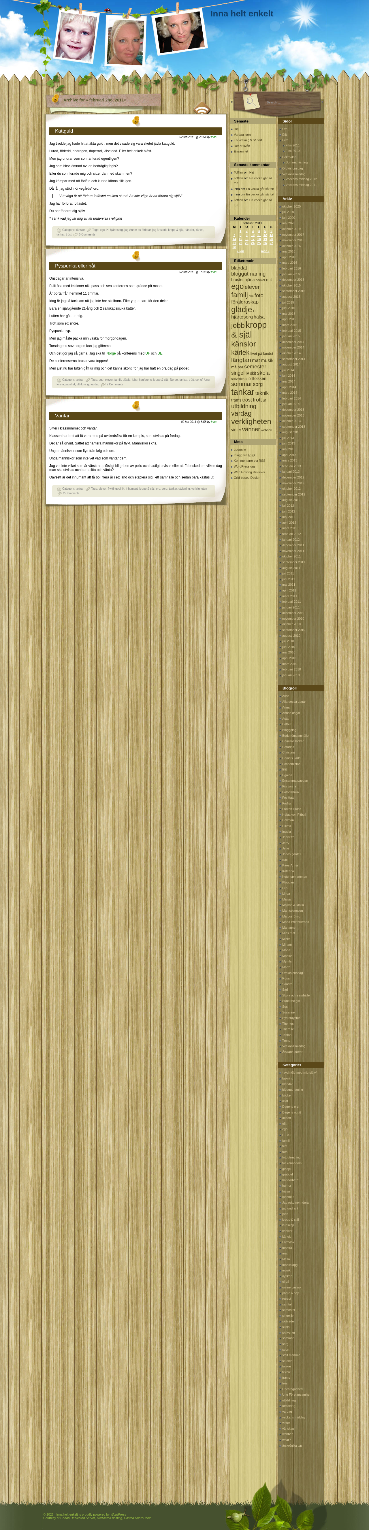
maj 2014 (288, 381)
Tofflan (238, 172)
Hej (236, 129)
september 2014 (293, 359)
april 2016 (289, 257)
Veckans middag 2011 (301, 184)
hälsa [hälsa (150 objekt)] (259, 316)
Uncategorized (292, 1389)
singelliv (287, 1315)
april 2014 (289, 387)
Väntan (63, 416)
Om (284, 129)
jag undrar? (290, 1208)
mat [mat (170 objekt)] (256, 360)
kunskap (288, 1225)
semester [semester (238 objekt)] (255, 366)
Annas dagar (291, 713)
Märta (286, 967)
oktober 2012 (291, 488)
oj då (285, 1281)
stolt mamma (291, 1355)
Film (285, 140)
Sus (285, 1006)
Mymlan (287, 961)
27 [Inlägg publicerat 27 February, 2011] (271, 243)
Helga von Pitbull (294, 814)
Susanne (288, 1012)
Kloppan (288, 882)
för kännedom (292, 1163)
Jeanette (288, 837)
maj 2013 (288, 449)
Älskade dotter (292, 1052)
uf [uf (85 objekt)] (264, 400)
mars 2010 (289, 664)
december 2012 (293, 477)
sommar (288, 1338)
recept (286, 1298)
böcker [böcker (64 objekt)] (260, 280)
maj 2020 (288, 223)
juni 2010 (288, 647)
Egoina (287, 775)
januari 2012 (291, 539)
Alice (285, 696)
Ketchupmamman (294, 876)
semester (288, 1310)
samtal (286, 1304)
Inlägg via (244, 455)
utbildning (83, 384)
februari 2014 (291, 398)
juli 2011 (288, 573)
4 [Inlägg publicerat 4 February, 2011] (259, 231)
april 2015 (289, 319)
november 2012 (293, 483)
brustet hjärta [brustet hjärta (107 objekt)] (243, 279)
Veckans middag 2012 (301, 179)
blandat (287, 1084)
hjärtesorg (116, 229)
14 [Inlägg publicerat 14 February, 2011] (234, 239)
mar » (265, 251)
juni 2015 (288, 308)
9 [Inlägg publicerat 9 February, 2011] (246, 235)
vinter (286, 1423)
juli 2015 (288, 302)
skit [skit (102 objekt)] (253, 373)
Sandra (287, 984)
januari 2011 (291, 607)
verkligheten (199, 488)
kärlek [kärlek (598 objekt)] (240, 352)
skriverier (288, 1332)
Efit (284, 134)
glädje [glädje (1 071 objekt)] (241, 309)
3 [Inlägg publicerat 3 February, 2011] (253, 231)
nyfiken (287, 1276)
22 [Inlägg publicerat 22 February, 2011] (240, 243)
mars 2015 (289, 325)
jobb (135, 379)
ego (102, 229)
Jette (285, 848)
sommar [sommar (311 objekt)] (241, 384)
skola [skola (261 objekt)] (263, 373)
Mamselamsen (292, 910)
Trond (286, 1040)
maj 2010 (288, 652)
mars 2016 (289, 262)
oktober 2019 (291, 229)
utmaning (288, 1405)
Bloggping (289, 730)
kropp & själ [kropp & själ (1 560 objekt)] (249, 329)
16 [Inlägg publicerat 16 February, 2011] (246, 239)
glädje (127, 379)
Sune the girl (291, 1001)
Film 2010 (293, 150)
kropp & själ (175, 229)
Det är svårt (242, 146)
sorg (164, 488)
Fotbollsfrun (290, 792)
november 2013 (293, 415)
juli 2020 (288, 212)
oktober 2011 (291, 556)
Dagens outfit (291, 1112)
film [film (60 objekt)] (251, 296)
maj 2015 (288, 313)
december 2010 (293, 613)
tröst (68, 234)
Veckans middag (294, 174)
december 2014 (293, 342)
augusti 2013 (291, 432)
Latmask (288, 1242)
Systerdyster (291, 1018)
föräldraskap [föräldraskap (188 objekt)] (245, 302)
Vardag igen (242, 134)
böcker (287, 1095)
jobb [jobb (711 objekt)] (238, 325)
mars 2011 (289, 596)
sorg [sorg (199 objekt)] (258, 384)
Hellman (288, 820)
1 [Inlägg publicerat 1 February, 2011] (240, 231)
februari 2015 (291, 330)
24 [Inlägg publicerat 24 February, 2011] (253, 243)
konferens (145, 379)
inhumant (132, 488)
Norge (111, 353)
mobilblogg (290, 1265)
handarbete (290, 1180)
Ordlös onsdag (292, 168)
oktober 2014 (291, 353)
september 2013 (293, 426)
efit (284, 1123)
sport (285, 1349)
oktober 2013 (291, 421)
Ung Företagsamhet (296, 1394)
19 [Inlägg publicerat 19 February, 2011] (265, 239)
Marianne (288, 927)
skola (286, 1327)
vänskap (288, 1428)
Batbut (286, 724)
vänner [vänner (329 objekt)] (251, 429)
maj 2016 (288, 251)
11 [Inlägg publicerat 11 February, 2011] (259, 235)
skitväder (288, 1321)
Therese (288, 1029)
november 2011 (293, 551)
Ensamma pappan (295, 780)
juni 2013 (288, 443)
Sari (285, 989)
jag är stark (159, 229)
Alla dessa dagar (294, 701)
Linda (286, 893)
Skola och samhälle (296, 995)
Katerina (288, 871)
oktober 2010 (291, 624)
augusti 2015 (291, 296)
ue (197, 379)
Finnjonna (289, 786)
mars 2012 (289, 528)
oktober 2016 (291, 246)
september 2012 (293, 494)
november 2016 (293, 240)
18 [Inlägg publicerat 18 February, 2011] (259, 239)
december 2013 (293, 409)
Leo (284, 888)
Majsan (287, 899)
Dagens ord (290, 1106)
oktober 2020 (291, 206)
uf (201, 379)
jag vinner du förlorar (138, 229)
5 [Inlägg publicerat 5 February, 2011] (265, 231)
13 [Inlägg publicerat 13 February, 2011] (271, 235)
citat (285, 1101)
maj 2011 (288, 584)
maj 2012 (288, 517)
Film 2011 (293, 145)
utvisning (184, 488)
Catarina (288, 747)
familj (117, 379)
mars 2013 (289, 460)
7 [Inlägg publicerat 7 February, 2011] (234, 235)
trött (191, 379)
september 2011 (293, 562)
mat (284, 1253)
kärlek (200, 229)
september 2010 (293, 630)
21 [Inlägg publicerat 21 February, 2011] (234, 243)
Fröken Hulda (291, 809)
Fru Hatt (288, 797)
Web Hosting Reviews (249, 472)
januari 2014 (291, 404)
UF (148, 353)
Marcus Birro (291, 916)
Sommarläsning (297, 162)
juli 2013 (288, 438)
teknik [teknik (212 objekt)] (262, 393)
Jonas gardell (291, 854)
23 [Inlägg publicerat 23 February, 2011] (246, 243)
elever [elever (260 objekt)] (252, 287)
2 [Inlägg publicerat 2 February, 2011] (246, 231)
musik (286, 1270)
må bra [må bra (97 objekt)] (237, 367)
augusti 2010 (291, 635)
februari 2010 (291, 669)
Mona (286, 950)
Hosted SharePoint (137, 1518)
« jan (240, 251)
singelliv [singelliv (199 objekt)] (240, 373)
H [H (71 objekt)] (254, 311)
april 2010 (289, 658)
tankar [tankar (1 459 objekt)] (242, 392)
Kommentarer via (249, 460)
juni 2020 (288, 217)
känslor (80, 229)
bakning (287, 1078)
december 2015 (293, 279)
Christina (288, 752)
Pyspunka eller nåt (75, 266)
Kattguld (64, 131)
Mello (286, 1259)
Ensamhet (241, 151)
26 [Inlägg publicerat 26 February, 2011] (265, 243)
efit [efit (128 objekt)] (269, 279)
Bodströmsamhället (295, 735)
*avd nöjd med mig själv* (299, 1072)
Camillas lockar (293, 741)
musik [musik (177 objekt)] (267, 360)
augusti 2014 (291, 364)
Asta (285, 718)
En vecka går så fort (248, 140)
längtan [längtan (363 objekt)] (241, 360)
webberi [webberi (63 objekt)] (266, 430)
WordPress (118, 1514)
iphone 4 (288, 1197)
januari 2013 (291, 471)
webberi (287, 1434)
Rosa (286, 978)
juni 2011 (288, 579)
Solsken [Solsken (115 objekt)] (259, 378)
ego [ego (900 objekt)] (237, 286)
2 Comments (115, 384)
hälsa (286, 1191)
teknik (286, 1372)
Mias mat (288, 933)
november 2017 (293, 234)
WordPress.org (244, 466)
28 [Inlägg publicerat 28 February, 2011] (234, 247)
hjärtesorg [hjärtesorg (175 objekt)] (242, 317)
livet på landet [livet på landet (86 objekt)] (262, 353)
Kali (284, 860)
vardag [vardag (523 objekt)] (241, 413)
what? (286, 1440)
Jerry (285, 843)
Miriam (287, 944)
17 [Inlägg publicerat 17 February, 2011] (253, 239)
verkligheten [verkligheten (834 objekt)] (251, 421)
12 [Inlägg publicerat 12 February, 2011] (265, 235)
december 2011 (293, 545)
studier (287, 1361)
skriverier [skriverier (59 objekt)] (237, 378)
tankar (60, 234)
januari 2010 (291, 675)
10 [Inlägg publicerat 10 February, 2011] (253, 235)
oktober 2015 (291, 285)
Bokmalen (289, 157)
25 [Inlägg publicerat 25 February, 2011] (259, 243)
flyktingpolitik (116, 488)
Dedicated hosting (109, 1518)
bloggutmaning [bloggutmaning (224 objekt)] (248, 274)
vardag (95, 384)
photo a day (290, 1293)
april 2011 (289, 590)
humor (286, 1185)
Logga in (240, 449)
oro (158, 488)
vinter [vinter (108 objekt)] (236, 429)
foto (284, 1152)
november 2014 (293, 347)
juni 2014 (288, 375)
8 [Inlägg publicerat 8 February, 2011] (240, 235)
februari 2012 (291, 534)
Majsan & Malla (293, 905)
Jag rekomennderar (296, 1202)
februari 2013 (291, 466)
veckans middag (293, 1417)
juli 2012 (288, 505)
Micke (286, 939)
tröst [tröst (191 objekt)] (247, 400)
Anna (286, 707)
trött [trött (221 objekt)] (257, 400)
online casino (291, 1287)
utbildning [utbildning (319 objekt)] (243, 406)
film (284, 1146)
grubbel (287, 1174)
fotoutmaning (291, 1157)
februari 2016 (291, 268)
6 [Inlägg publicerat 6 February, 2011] (271, 231)
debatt (286, 1118)
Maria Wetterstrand (295, 922)
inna (213, 137)
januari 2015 (291, 336)
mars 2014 (289, 392)
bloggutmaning (292, 1089)
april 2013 (289, 455)
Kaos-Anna (290, 865)
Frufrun (287, 803)
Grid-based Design (247, 477)
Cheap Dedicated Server (77, 1518)
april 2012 (289, 522)
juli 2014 (288, 370)
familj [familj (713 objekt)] (239, 295)
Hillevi (286, 826)
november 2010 (293, 618)
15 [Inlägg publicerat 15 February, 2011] (240, 239)
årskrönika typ (292, 1445)
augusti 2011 (291, 568)
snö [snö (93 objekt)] (247, 378)
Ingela (286, 831)
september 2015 (293, 291)
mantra (287, 1248)
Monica (287, 956)
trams (286, 1377)
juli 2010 (288, 641)
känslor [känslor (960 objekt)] (243, 344)
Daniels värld (291, 758)
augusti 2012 (291, 500)
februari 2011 (291, 601)
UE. (160, 353)
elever (109, 379)
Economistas (291, 764)
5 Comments (87, 234)
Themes (288, 1023)
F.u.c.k (286, 1135)
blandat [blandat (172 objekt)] (239, 268)
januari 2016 (291, 274)
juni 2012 (288, 511)
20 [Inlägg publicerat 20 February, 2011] (271, 239)
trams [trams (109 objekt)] (236, 400)
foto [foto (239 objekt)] (259, 295)
